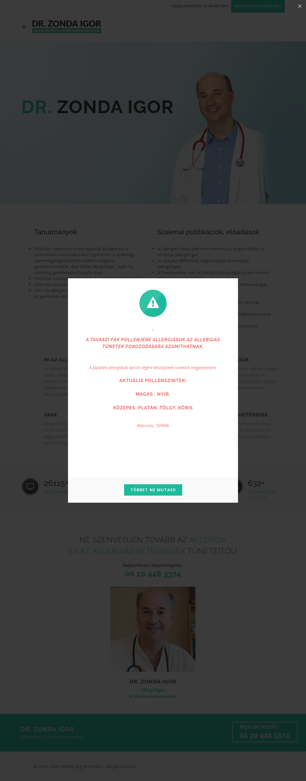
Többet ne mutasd (153, 489)
